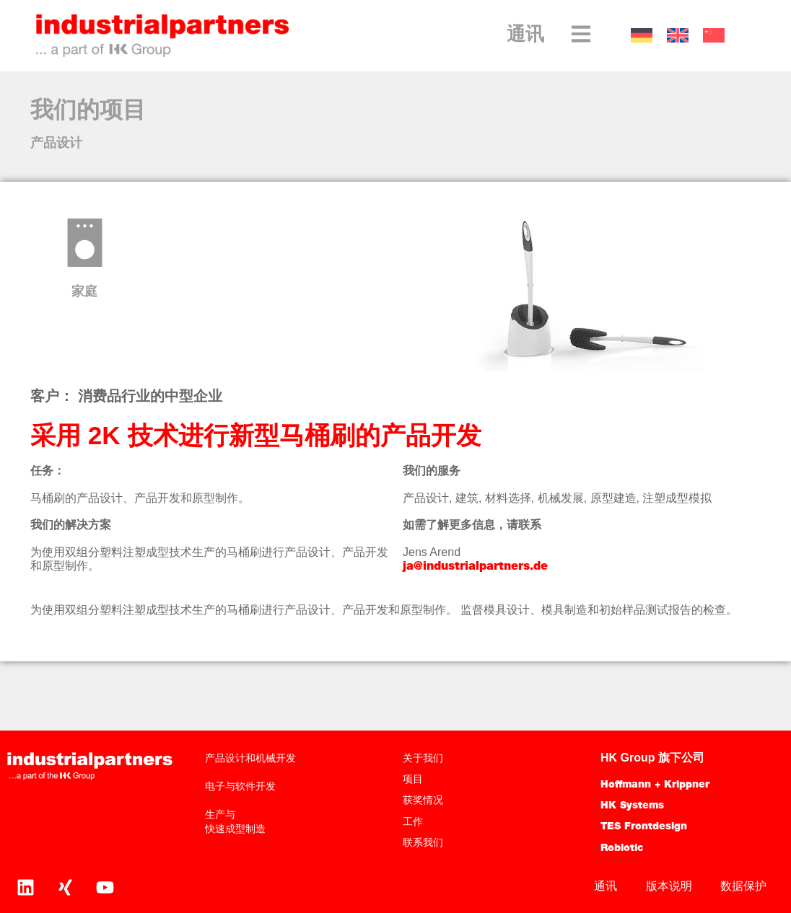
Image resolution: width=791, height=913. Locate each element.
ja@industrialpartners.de (475, 567)
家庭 (84, 292)
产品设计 (56, 144)
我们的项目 (88, 111)
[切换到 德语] (642, 36)
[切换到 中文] (714, 36)
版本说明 (668, 886)
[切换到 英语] (678, 36)
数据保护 (743, 886)
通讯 (525, 35)
